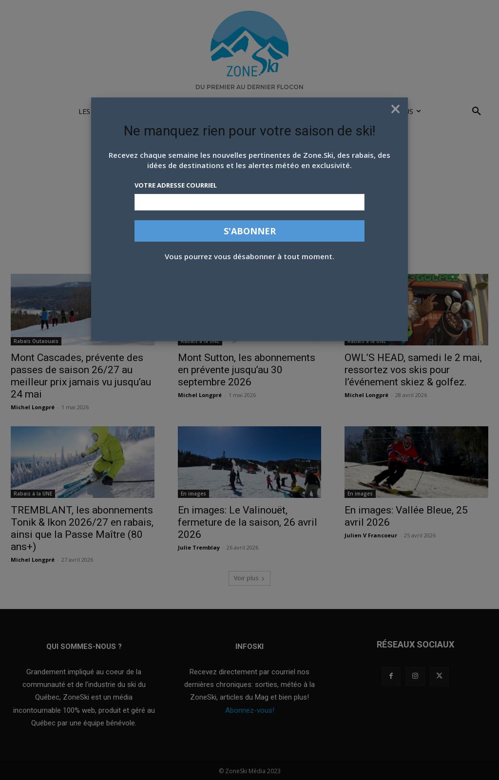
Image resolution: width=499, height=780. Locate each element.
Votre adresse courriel (175, 185)
